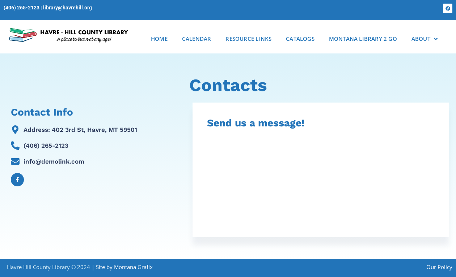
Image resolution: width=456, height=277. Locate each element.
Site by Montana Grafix (124, 266)
